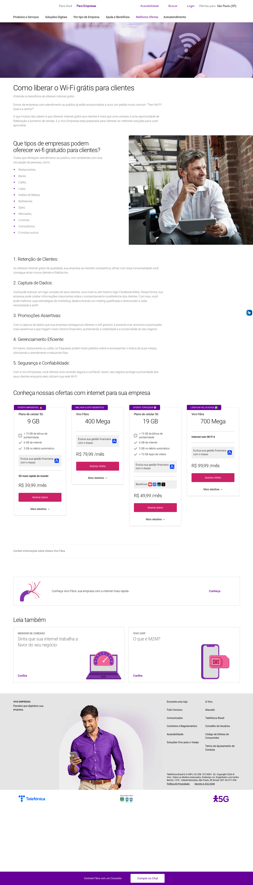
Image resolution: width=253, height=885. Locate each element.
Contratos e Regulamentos (182, 726)
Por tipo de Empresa (87, 17)
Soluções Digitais (56, 17)
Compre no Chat (147, 878)
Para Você (65, 6)
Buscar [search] (170, 6)
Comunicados (175, 718)
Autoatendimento (174, 17)
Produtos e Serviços (26, 17)
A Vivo (209, 701)
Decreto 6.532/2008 (205, 784)
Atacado (210, 709)
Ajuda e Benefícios (118, 17)
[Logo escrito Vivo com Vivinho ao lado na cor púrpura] (34, 6)
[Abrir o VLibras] (249, 313)
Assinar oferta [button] (98, 466)
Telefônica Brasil (214, 718)
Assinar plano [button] (40, 497)
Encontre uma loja (177, 701)
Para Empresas (86, 6)
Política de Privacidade (178, 784)
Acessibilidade (147, 6)
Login (188, 6)
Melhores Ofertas (147, 17)
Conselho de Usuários (217, 726)
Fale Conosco (174, 709)
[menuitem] (87, 551)
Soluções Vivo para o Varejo (183, 742)
